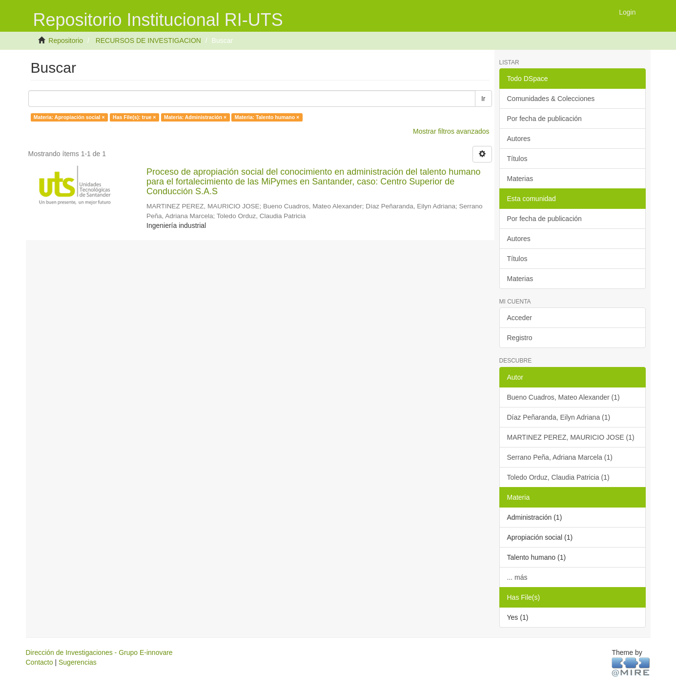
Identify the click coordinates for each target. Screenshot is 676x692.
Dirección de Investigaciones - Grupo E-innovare (99, 652)
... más (517, 577)
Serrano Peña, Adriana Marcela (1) (560, 457)
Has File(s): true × (134, 117)
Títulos (517, 159)
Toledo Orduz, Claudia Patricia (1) (558, 477)
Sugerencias (78, 662)
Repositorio (65, 40)
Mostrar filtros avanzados (451, 131)
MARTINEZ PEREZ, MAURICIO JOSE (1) (571, 437)
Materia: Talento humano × (267, 117)
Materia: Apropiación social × (69, 117)
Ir (483, 98)
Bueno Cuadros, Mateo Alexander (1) (563, 397)
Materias (520, 179)
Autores (519, 138)
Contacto (39, 662)
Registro (520, 338)
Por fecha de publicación (544, 118)
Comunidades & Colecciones (551, 98)
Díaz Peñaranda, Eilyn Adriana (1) (559, 417)
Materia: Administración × (195, 117)
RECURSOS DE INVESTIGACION (148, 40)
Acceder (519, 318)
